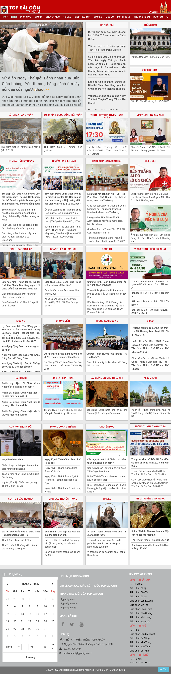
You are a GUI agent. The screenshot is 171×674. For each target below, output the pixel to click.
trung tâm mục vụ (107, 321)
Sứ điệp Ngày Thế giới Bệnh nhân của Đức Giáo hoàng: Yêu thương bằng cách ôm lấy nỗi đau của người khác (40, 84)
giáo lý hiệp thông (63, 378)
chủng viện (63, 321)
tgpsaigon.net (68, 599)
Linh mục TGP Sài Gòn (74, 576)
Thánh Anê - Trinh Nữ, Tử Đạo (17, 540)
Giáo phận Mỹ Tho (138, 605)
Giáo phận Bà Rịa (138, 588)
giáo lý (38, 17)
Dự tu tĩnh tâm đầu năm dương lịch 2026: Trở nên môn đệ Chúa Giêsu (107, 35)
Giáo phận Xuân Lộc (139, 621)
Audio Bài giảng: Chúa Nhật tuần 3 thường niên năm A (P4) (21, 404)
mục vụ (110, 17)
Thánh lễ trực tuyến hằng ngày (107, 116)
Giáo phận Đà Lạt (138, 596)
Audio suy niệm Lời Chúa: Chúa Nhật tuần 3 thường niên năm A (21, 385)
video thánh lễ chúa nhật (150, 249)
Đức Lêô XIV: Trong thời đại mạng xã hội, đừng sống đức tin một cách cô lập (62, 543)
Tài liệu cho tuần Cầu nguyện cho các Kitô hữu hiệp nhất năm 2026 (21, 340)
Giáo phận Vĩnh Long (140, 617)
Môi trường (124, 17)
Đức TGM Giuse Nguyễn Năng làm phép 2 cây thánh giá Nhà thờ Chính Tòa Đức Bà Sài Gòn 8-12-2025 (149, 483)
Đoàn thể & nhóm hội (63, 249)
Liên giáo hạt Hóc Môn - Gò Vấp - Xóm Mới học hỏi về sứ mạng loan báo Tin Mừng (105, 220)
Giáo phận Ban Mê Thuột (142, 634)
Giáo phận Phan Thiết (140, 609)
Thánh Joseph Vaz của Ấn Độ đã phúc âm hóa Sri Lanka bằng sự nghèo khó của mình (104, 543)
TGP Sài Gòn (135, 584)
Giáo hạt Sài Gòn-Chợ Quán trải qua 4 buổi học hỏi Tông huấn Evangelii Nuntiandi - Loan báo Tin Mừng (106, 209)
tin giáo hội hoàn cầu (21, 161)
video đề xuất (150, 70)
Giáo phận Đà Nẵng (139, 638)
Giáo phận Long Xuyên (141, 600)
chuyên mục (53, 17)
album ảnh (150, 378)
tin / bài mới (107, 25)
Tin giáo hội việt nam (63, 161)
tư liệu (67, 17)
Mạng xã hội (68, 616)
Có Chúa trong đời (20, 426)
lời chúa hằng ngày (21, 115)
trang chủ (9, 17)
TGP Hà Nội (135, 659)
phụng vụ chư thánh (63, 426)
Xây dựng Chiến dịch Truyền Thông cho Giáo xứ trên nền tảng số (21, 365)
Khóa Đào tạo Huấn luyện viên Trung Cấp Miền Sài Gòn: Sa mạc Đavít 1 (62, 302)
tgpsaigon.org (68, 607)
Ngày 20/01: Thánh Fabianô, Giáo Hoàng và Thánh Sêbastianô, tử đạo (62, 479)
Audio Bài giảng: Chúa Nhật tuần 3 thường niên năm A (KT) (21, 394)
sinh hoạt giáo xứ (21, 249)
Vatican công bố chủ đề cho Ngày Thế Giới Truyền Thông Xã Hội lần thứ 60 (107, 99)
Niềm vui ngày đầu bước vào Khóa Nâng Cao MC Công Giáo (21, 357)
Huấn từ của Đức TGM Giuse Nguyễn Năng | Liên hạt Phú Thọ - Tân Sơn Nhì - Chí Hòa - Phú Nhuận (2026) (150, 346)
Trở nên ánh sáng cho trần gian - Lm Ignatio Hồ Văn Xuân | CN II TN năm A (150, 284)
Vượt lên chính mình (12, 459)
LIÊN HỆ (64, 634)
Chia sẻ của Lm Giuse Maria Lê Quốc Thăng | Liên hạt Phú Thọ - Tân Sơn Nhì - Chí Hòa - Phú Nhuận (150, 363)
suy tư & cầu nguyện (20, 498)
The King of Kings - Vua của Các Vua (150, 540)
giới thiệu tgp (82, 17)
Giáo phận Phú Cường (140, 613)
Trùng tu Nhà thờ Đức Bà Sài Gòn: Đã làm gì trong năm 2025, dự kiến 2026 (150, 462)
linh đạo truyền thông (63, 498)
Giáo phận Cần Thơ (139, 592)
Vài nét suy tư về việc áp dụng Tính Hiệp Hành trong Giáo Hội (107, 48)
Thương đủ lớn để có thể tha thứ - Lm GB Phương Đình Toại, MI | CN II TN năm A (150, 331)
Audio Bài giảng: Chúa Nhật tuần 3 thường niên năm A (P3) (21, 413)
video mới (150, 161)
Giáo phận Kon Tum (139, 646)
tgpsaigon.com (69, 603)
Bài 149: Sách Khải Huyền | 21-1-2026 (150, 101)
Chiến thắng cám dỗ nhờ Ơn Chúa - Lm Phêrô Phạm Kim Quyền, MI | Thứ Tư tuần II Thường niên (150, 197)
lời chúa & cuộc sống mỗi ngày (63, 115)
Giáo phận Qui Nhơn (139, 650)
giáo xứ (98, 17)
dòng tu (107, 249)
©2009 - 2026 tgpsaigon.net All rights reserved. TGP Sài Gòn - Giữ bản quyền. (85, 670)
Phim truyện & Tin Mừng (150, 498)
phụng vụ (25, 17)
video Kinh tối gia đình (150, 115)
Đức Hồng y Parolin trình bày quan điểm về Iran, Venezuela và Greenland (19, 236)
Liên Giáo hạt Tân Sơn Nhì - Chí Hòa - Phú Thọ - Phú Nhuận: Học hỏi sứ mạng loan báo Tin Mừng (106, 197)
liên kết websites (140, 574)
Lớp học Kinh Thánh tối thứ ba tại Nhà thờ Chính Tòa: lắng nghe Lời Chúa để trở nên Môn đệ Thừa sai (21, 285)
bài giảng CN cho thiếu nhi (107, 378)
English (153, 11)
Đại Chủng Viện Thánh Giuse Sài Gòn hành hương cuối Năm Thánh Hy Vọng (63, 365)
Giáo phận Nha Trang (140, 642)
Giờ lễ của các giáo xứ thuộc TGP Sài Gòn (88, 585)
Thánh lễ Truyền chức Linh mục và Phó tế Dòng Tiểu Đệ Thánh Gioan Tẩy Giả (106, 293)
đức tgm (158, 17)
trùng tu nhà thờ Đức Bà (150, 426)
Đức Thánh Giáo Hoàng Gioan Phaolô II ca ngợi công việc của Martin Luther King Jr (106, 488)
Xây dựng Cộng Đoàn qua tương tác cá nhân (21, 348)
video (150, 321)
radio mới (21, 378)
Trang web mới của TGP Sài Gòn (81, 593)
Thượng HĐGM (142, 17)
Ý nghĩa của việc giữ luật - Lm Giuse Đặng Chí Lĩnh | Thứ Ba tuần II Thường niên (150, 238)
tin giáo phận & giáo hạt (107, 161)
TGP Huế (134, 630)
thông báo (150, 25)
